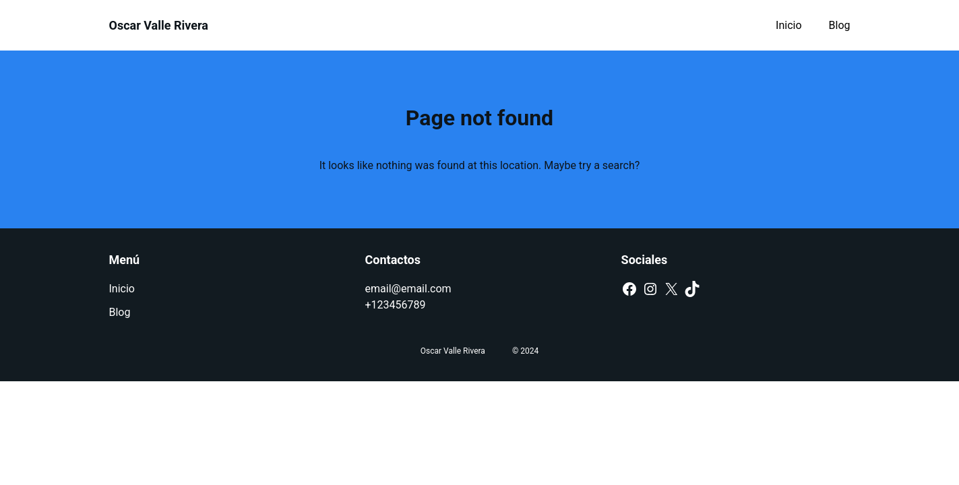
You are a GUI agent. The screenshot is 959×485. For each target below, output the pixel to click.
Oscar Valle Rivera (158, 25)
